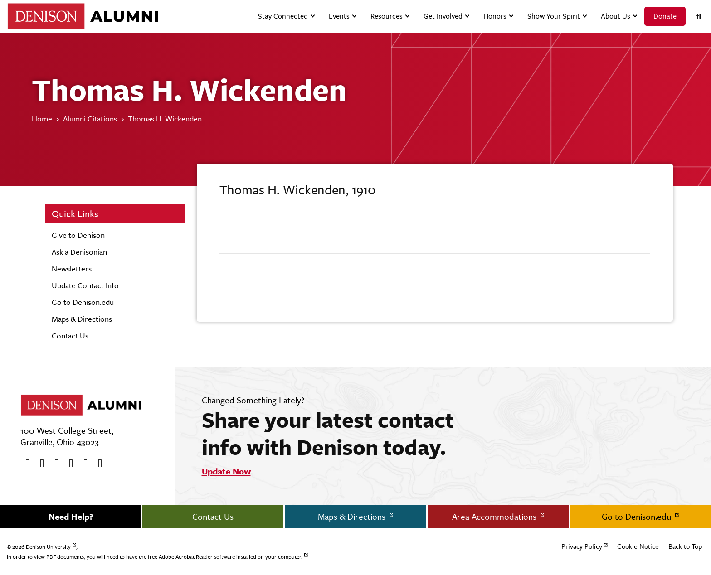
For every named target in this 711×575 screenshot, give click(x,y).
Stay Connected (283, 16)
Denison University (48, 547)
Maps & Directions (82, 319)
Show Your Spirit (553, 16)
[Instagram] (68, 463)
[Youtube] (53, 463)
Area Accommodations (495, 516)
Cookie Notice (638, 546)
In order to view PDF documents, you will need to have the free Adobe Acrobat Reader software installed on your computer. (154, 557)
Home (42, 119)
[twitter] (39, 463)
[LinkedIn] (97, 463)
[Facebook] (24, 463)
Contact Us (70, 336)
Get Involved (443, 16)
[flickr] (82, 463)
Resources (386, 16)
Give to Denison (78, 235)
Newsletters (72, 269)
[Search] (695, 16)
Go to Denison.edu (83, 302)
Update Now (226, 471)
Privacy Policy (581, 546)
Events (339, 16)
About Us (615, 16)
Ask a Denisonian (79, 252)
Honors (494, 16)
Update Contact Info (85, 285)
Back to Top (685, 546)
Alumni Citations (90, 119)
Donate (665, 16)
